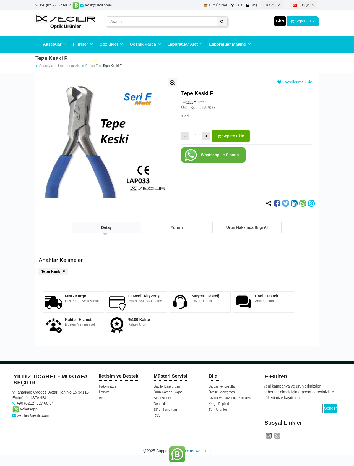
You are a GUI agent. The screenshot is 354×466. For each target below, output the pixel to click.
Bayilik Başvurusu (167, 386)
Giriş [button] (280, 21)
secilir (194, 102)
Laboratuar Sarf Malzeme (67, 60)
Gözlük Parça (143, 44)
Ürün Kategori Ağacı (168, 392)
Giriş (251, 5)
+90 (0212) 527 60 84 (55, 5)
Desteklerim (162, 404)
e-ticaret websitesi (195, 451)
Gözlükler (109, 44)
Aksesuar (52, 44)
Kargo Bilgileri (219, 404)
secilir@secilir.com (96, 5)
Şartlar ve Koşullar (222, 386)
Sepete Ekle (231, 136)
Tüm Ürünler (215, 5)
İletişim (104, 392)
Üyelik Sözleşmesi (222, 392)
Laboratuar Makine (227, 44)
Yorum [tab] (177, 227)
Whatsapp (25, 409)
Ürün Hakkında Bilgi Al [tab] (247, 227)
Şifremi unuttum (165, 410)
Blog (102, 398)
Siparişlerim (162, 398)
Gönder (330, 408)
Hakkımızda (107, 386)
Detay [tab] (106, 227)
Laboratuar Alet (182, 44)
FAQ (236, 5)
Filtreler (80, 44)
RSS (157, 415)
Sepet (300, 21)
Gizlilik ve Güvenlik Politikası (230, 398)
